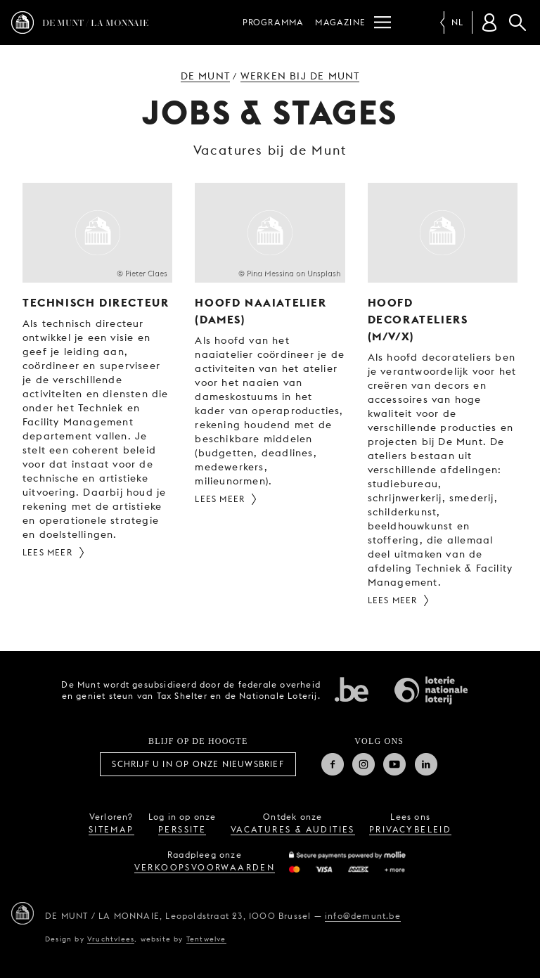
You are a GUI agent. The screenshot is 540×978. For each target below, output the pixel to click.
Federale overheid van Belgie (351, 689)
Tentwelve (206, 938)
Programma (273, 22)
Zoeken (517, 22)
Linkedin (426, 764)
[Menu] (382, 22)
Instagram (363, 764)
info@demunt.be (363, 916)
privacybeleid (410, 829)
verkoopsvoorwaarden (205, 867)
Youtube (394, 764)
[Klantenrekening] (489, 22)
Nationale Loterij (431, 690)
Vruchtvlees (110, 938)
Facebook (332, 764)
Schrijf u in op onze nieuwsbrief (197, 764)
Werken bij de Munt (300, 76)
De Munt (205, 76)
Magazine (340, 22)
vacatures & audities (293, 829)
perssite (182, 829)
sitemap (111, 829)
